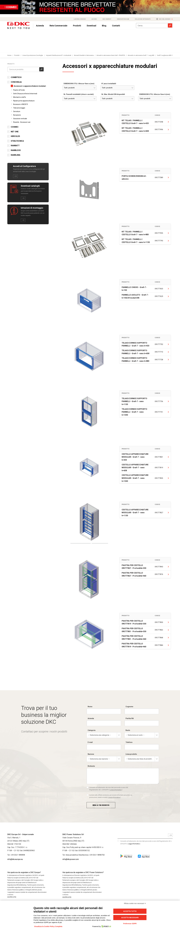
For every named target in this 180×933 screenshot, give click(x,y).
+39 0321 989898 (18, 855)
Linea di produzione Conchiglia (32, 55)
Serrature (16, 111)
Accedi (94, 19)
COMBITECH (16, 77)
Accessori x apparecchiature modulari (30, 86)
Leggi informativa (134, 844)
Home (9, 55)
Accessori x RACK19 (20, 104)
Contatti (116, 25)
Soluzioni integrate (142, 19)
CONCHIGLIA (16, 82)
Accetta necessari (130, 917)
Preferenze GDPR (129, 923)
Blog (104, 25)
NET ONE (14, 132)
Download (91, 25)
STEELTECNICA (17, 141)
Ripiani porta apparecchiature (24, 101)
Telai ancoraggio (19, 108)
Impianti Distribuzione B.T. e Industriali (58, 55)
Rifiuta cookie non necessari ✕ (135, 903)
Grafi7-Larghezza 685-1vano (166, 55)
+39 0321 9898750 (97, 855)
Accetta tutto (130, 911)
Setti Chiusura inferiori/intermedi (25, 94)
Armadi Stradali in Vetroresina (84, 55)
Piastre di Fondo (19, 90)
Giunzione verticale (20, 118)
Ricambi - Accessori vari (21, 122)
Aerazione (17, 115)
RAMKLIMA (15, 155)
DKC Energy (107, 19)
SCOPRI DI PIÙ (11, 897)
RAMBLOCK (16, 150)
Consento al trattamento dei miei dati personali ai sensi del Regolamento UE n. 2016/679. (146, 842)
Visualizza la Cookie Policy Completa (48, 926)
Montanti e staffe (19, 97)
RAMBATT (15, 145)
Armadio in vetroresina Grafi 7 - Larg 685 (141, 55)
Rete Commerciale (58, 25)
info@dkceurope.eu (15, 859)
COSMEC (14, 127)
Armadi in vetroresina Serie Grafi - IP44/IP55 (111, 55)
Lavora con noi (80, 19)
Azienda (40, 25)
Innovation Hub (123, 19)
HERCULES (15, 136)
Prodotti (77, 25)
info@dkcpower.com (70, 859)
